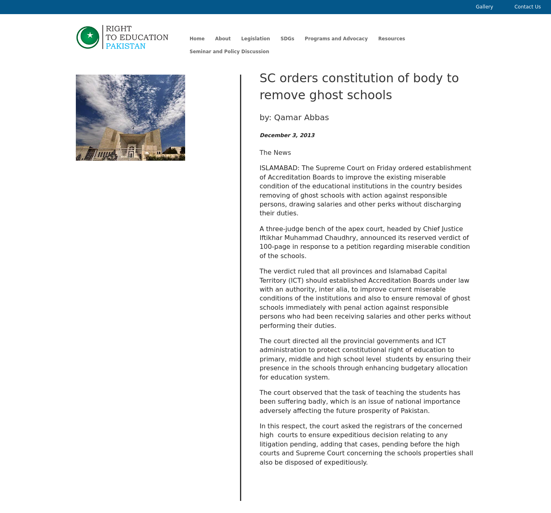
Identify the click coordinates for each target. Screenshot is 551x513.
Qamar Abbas (301, 117)
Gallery (484, 7)
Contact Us (527, 7)
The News (275, 152)
